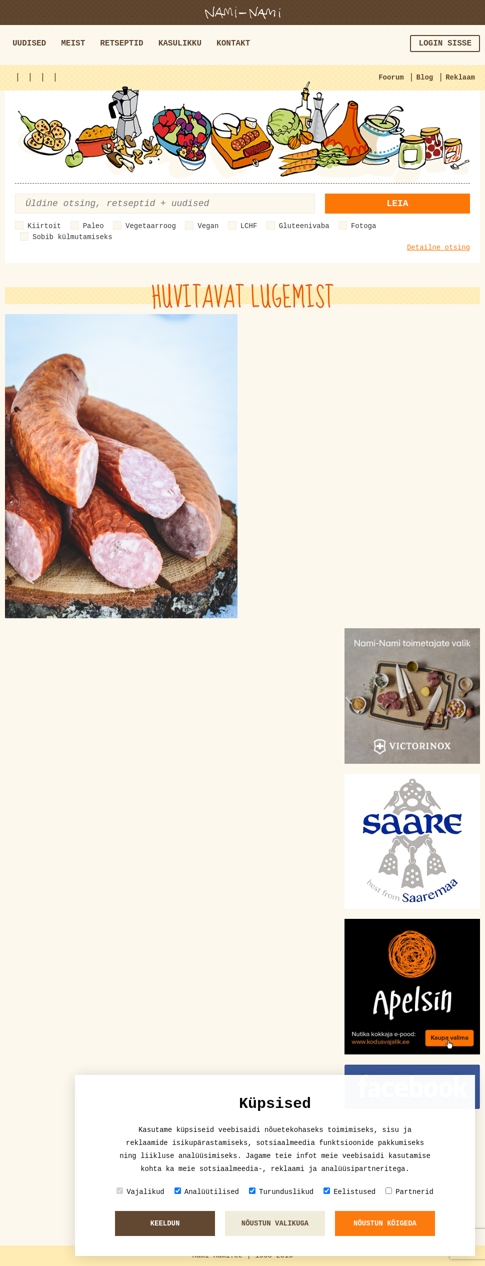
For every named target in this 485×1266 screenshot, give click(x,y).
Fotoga (363, 226)
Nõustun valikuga (275, 1223)
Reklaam (460, 78)
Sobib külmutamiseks (72, 237)
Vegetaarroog (151, 226)
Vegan (208, 226)
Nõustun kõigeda (385, 1223)
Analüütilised (206, 1191)
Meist (73, 43)
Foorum (391, 78)
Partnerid (410, 1191)
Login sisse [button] (445, 43)
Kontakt (233, 43)
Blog (425, 78)
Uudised (29, 43)
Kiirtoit (44, 226)
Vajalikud (140, 1191)
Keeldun (165, 1223)
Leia (397, 204)
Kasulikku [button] (180, 43)
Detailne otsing (438, 248)
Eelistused (350, 1191)
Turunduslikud (281, 1191)
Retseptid (121, 43)
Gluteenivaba (304, 226)
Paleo (93, 226)
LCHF (249, 226)
